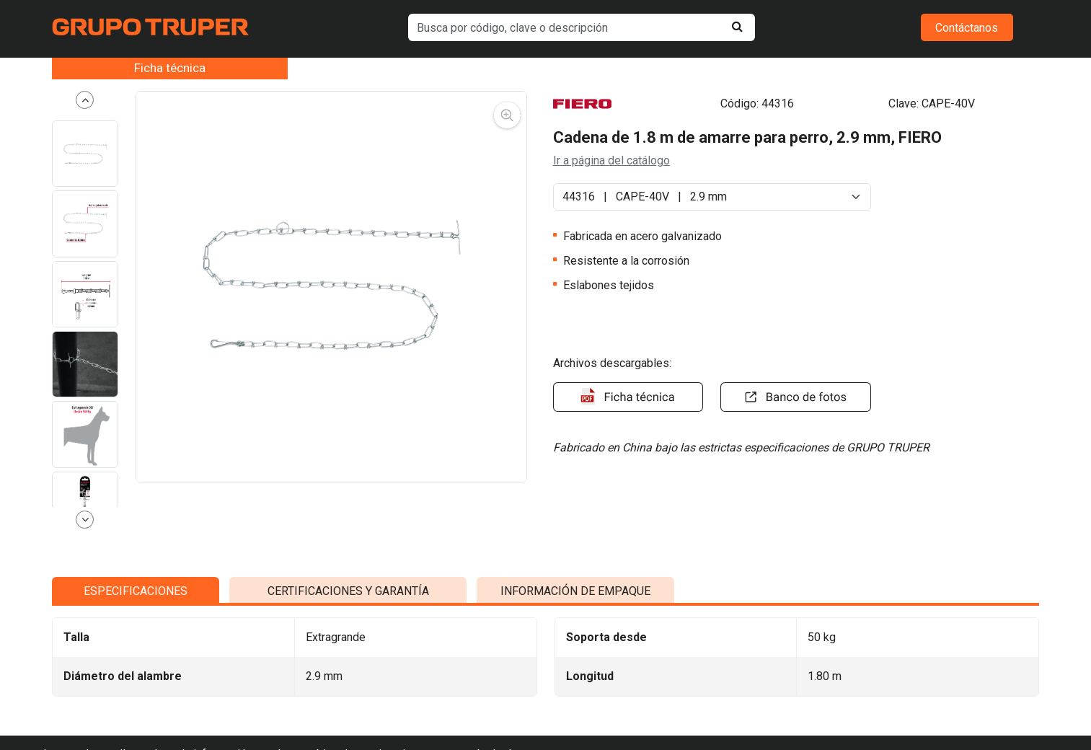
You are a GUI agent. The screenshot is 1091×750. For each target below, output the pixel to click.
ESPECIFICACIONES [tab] (135, 716)
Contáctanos (966, 28)
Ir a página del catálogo (611, 160)
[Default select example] (712, 197)
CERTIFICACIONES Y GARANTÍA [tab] (348, 716)
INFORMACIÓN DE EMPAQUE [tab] (575, 716)
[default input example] (581, 27)
